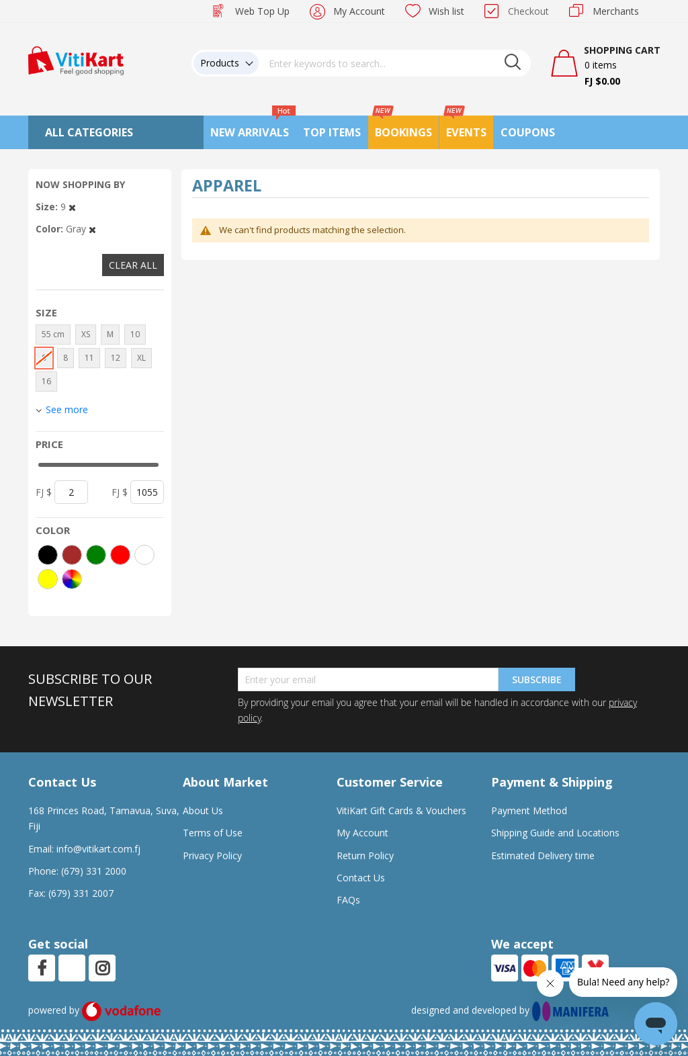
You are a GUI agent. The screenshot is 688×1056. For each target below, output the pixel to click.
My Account (359, 11)
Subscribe (537, 679)
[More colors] (72, 579)
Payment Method (529, 810)
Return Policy (365, 855)
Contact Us (361, 877)
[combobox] (395, 63)
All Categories (89, 132)
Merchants (616, 11)
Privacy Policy (212, 855)
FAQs (348, 899)
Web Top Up (262, 11)
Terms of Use (213, 832)
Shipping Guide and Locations (555, 832)
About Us (203, 810)
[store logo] (76, 59)
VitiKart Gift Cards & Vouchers (401, 810)
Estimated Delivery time (543, 855)
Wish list (446, 11)
